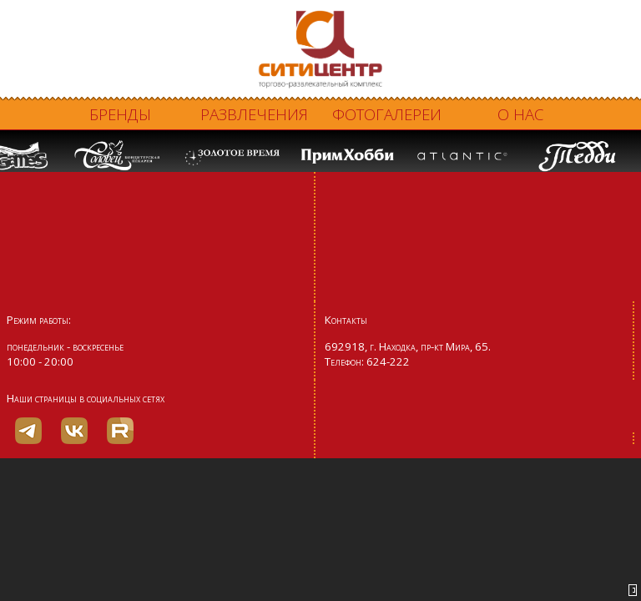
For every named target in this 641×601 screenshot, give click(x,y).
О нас (520, 114)
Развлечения (254, 114)
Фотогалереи (387, 114)
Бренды (120, 114)
